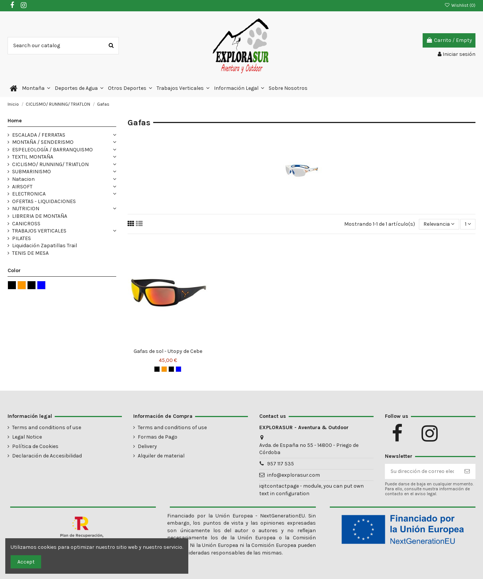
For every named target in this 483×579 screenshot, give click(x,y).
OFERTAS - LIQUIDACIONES (44, 201)
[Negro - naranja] (164, 369)
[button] (36, 88)
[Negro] (157, 369)
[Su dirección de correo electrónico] (422, 471)
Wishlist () (460, 5)
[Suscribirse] (467, 471)
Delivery (147, 446)
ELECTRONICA (29, 194)
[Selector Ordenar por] (439, 224)
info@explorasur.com (293, 475)
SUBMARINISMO (31, 171)
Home (15, 120)
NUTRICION (25, 208)
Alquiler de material (161, 456)
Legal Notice (27, 437)
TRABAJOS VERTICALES (39, 231)
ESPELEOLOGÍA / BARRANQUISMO (52, 149)
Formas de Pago (157, 437)
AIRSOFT (22, 186)
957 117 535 (280, 463)
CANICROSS (26, 223)
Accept (26, 562)
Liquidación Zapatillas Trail (44, 245)
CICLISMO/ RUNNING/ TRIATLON (50, 164)
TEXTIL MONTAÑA (32, 157)
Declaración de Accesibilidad (47, 456)
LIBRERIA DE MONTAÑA (39, 216)
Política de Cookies (35, 446)
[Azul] (178, 369)
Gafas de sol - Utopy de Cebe (168, 351)
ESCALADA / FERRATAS (38, 135)
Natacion (23, 179)
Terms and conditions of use (46, 427)
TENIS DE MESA (30, 253)
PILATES (21, 238)
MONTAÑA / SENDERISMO (43, 142)
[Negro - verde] (171, 369)
